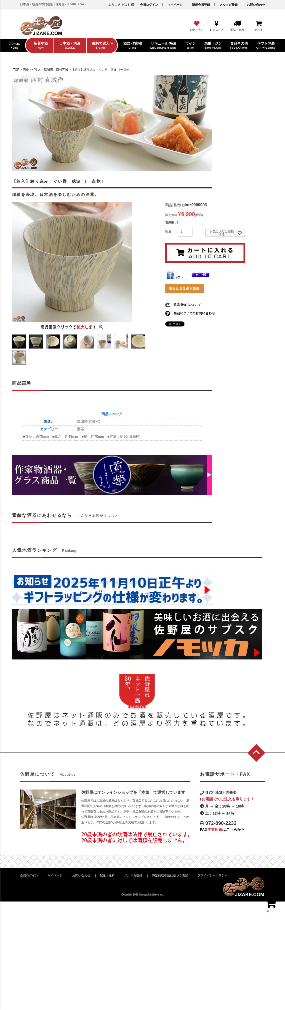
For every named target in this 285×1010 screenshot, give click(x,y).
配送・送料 (107, 875)
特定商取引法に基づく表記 (170, 875)
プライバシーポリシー (213, 875)
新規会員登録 (201, 5)
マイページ (175, 5)
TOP (16, 69)
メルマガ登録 (229, 5)
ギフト (175, 277)
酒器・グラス (32, 69)
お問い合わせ (256, 5)
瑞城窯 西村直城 (56, 69)
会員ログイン (149, 5)
